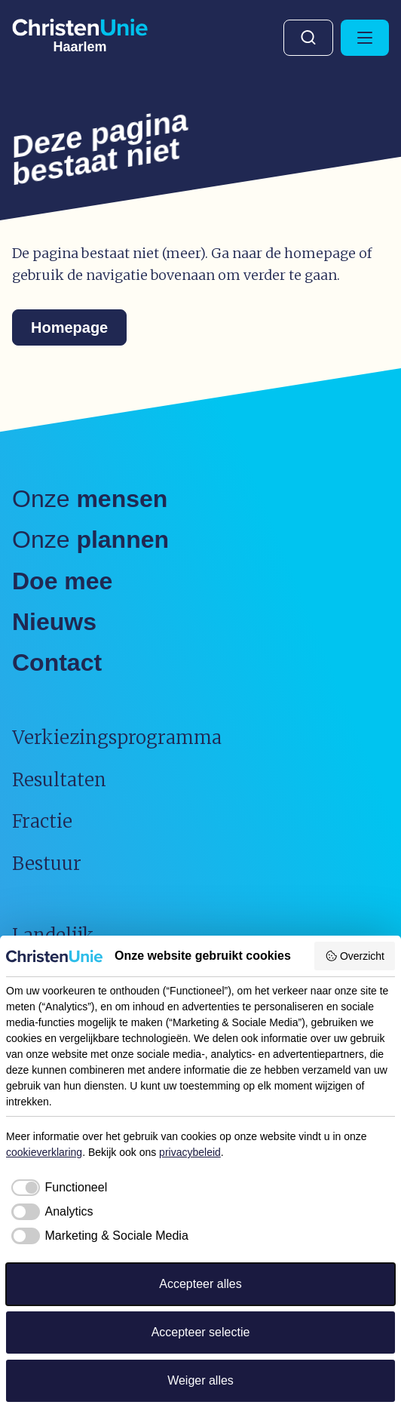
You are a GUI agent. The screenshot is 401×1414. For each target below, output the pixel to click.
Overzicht (354, 956)
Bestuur (46, 863)
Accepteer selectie (201, 1332)
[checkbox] (56, 1188)
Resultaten (59, 780)
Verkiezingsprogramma (117, 737)
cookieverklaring (44, 1152)
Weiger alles (200, 1380)
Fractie (42, 821)
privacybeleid (190, 1152)
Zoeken (308, 38)
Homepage (69, 327)
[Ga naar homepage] (80, 33)
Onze (89, 498)
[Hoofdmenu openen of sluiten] (365, 38)
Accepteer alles (200, 1283)
